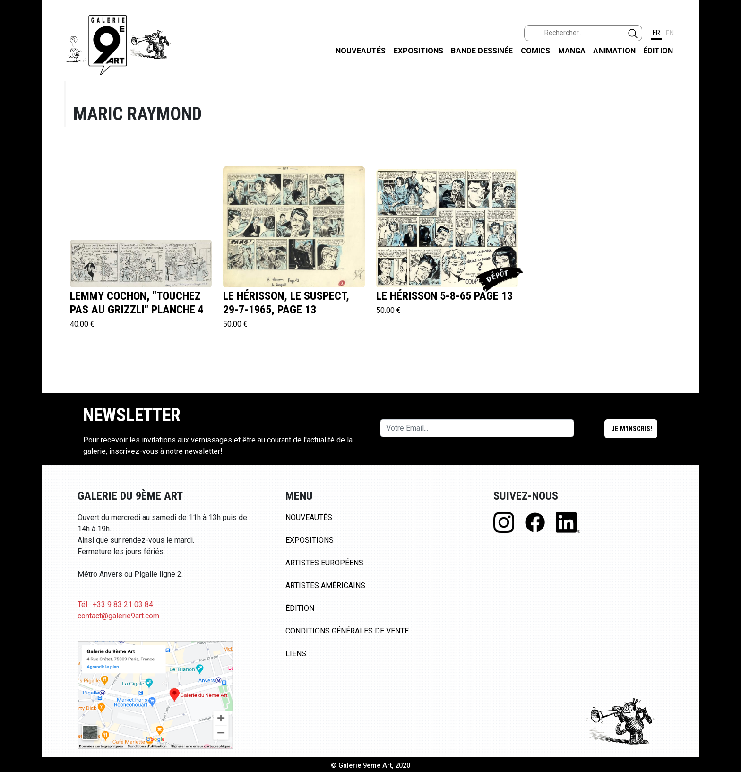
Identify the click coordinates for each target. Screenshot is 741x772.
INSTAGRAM (726, 121)
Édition (658, 50)
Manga (572, 50)
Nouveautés (361, 50)
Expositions (419, 50)
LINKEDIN (726, 168)
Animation (614, 50)
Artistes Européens (324, 562)
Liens (295, 653)
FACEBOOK (726, 72)
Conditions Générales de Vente (347, 630)
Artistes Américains (325, 585)
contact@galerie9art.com (118, 615)
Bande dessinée (482, 50)
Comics (536, 50)
